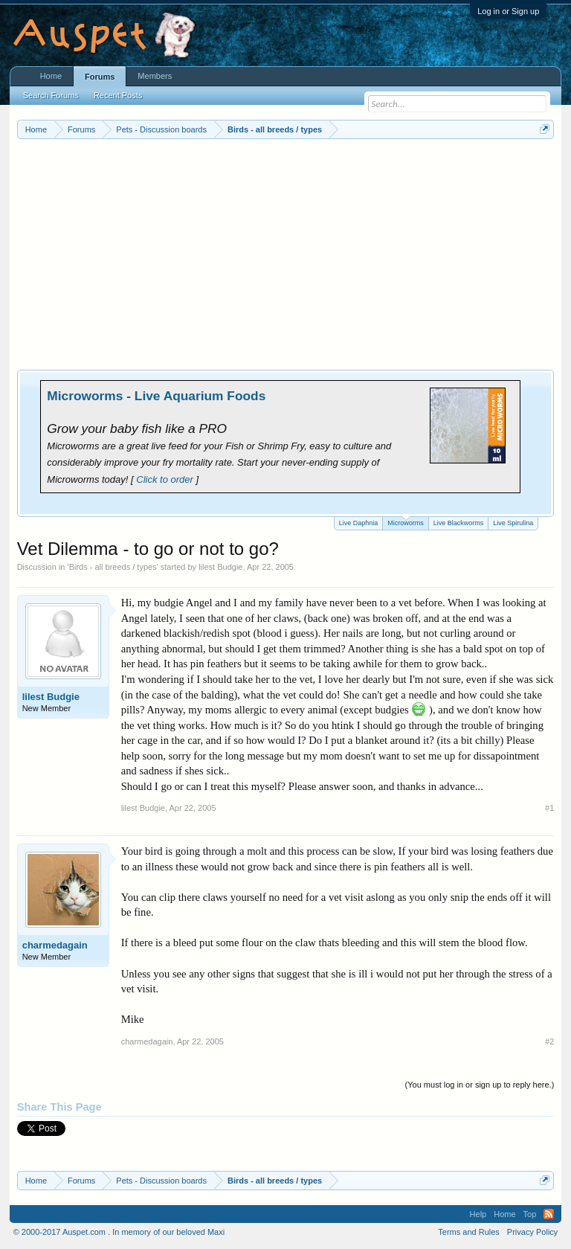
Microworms (405, 522)
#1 (549, 807)
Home (51, 75)
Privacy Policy (532, 1231)
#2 (549, 1041)
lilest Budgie (220, 566)
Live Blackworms (458, 523)
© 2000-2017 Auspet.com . (61, 1231)
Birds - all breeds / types (113, 566)
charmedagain (55, 945)
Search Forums (51, 95)
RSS (548, 1214)
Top (530, 1214)
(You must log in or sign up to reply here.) (480, 1084)
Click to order (164, 479)
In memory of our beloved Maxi (168, 1231)
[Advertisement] (286, 251)
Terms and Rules (469, 1231)
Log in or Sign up (508, 11)
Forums (99, 76)
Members (155, 75)
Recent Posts (118, 95)
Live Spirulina (513, 523)
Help (478, 1214)
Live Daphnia (358, 523)
